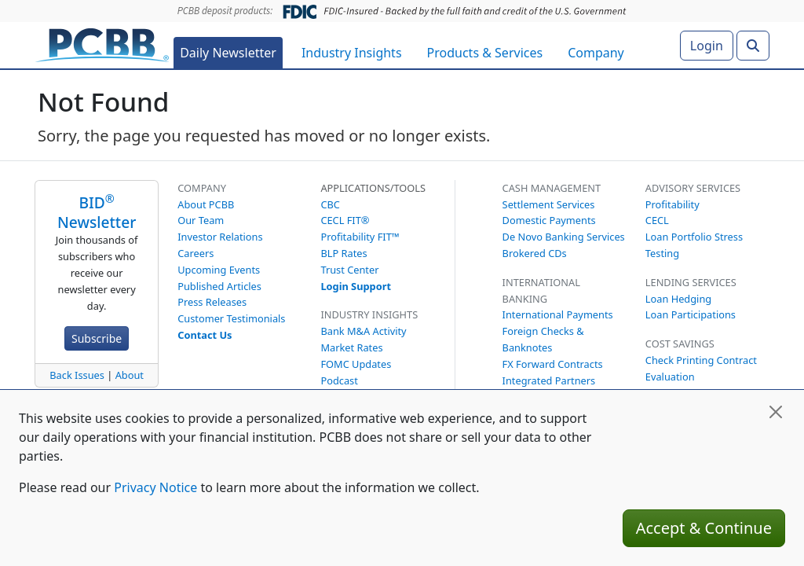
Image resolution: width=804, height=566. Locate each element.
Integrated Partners (549, 380)
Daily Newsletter (228, 52)
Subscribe (96, 338)
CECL (657, 220)
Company (596, 52)
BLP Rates (343, 253)
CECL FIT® (344, 220)
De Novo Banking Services (563, 237)
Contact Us (204, 335)
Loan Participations (690, 314)
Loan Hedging (678, 299)
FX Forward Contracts (552, 364)
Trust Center (349, 270)
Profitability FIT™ (359, 237)
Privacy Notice (155, 487)
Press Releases (212, 302)
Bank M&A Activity (363, 331)
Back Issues (76, 375)
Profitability (672, 204)
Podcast (338, 380)
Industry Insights (352, 52)
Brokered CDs (534, 253)
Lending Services (690, 282)
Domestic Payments (549, 220)
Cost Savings (679, 343)
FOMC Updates (355, 364)
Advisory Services (692, 188)
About (129, 375)
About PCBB (205, 204)
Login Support (355, 286)
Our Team (200, 220)
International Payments (557, 314)
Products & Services (485, 52)
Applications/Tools (373, 188)
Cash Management (551, 188)
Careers (195, 253)
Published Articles (219, 286)
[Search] (752, 46)
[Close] (775, 411)
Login (706, 45)
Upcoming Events (218, 270)
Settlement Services (548, 204)
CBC (330, 204)
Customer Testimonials (231, 318)
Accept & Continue (704, 527)
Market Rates (351, 347)
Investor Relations (219, 237)
